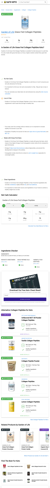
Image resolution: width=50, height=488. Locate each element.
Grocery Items (9, 10)
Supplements (17, 10)
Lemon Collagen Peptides (30, 402)
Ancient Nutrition (26, 338)
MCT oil (7, 133)
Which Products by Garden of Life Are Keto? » (36, 456)
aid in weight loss (33, 153)
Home (2, 10)
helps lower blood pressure (17, 148)
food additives (33, 184)
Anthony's (24, 358)
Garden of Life (7, 32)
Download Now (25, 299)
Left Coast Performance (28, 315)
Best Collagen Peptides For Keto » (40, 419)
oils (25, 184)
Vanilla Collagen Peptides (30, 341)
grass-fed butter (41, 131)
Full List (4, 261)
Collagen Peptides (32, 10)
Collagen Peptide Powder (30, 361)
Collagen (24, 10)
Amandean (24, 379)
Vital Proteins (25, 399)
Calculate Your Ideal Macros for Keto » (38, 226)
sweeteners (13, 184)
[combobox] (33, 2)
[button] (36, 205)
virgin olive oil (33, 131)
